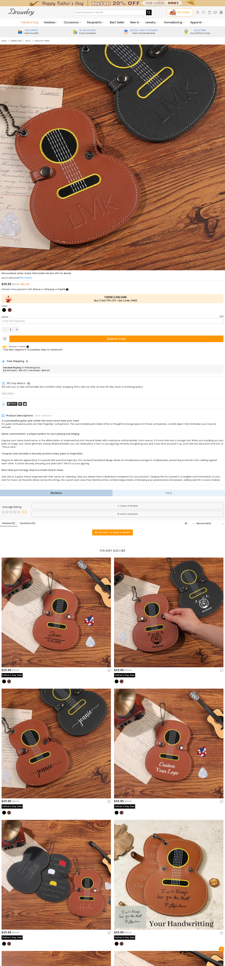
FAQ (169, 493)
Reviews (56, 493)
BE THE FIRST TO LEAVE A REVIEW (112, 532)
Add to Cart (116, 339)
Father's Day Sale (116, 297)
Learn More (8, 393)
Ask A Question (127, 514)
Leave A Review (127, 505)
